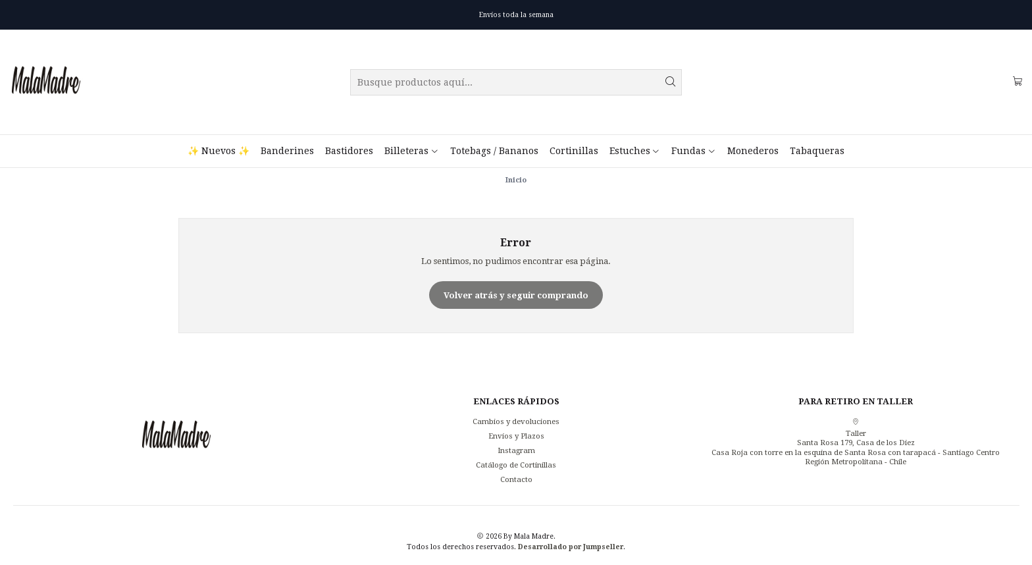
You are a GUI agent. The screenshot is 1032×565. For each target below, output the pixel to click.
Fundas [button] (693, 151)
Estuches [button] (634, 151)
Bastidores (349, 151)
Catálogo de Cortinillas (516, 465)
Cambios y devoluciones (516, 421)
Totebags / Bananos (494, 151)
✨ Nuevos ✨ (218, 151)
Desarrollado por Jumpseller (570, 547)
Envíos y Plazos (516, 436)
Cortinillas (574, 151)
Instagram (516, 450)
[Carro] (1017, 82)
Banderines (287, 151)
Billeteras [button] (411, 151)
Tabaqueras (817, 151)
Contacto (516, 479)
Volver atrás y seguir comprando (516, 295)
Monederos (753, 151)
